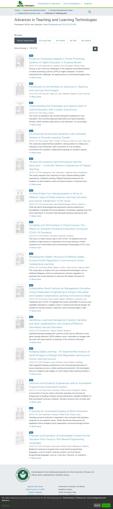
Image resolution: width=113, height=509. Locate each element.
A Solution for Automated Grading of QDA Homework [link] (58, 411)
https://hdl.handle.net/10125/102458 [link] (59, 24)
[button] (89, 11)
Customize (6, 505)
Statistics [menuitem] (88, 3)
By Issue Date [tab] (45, 40)
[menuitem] (72, 3)
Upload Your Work (35, 486)
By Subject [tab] (86, 40)
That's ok (106, 505)
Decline (97, 505)
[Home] (24, 4)
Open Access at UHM (35, 489)
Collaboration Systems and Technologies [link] (29, 13)
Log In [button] (95, 12)
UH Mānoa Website (35, 495)
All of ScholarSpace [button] (71, 3)
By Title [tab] (73, 40)
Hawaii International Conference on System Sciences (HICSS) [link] (35, 10)
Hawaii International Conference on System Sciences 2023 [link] (62, 10)
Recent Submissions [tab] (25, 40)
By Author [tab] (60, 40)
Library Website (35, 492)
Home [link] (17, 10)
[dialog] (56, 502)
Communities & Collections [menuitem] (49, 3)
